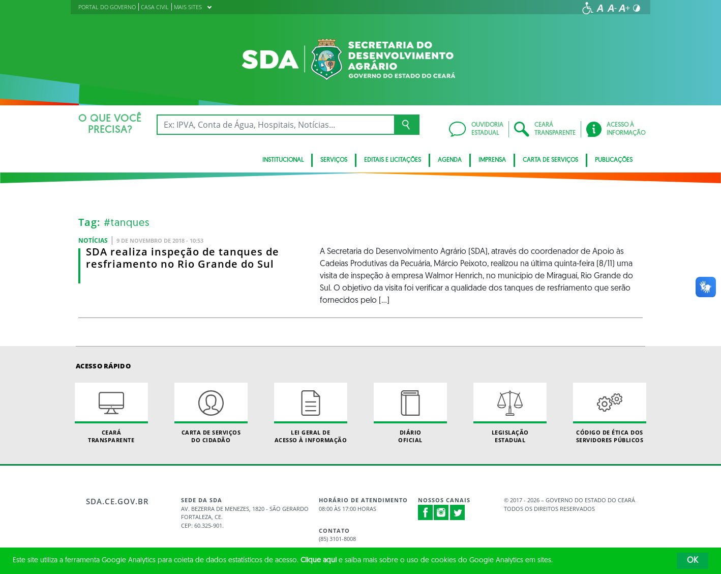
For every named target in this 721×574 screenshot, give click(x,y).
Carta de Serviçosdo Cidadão (211, 413)
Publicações (614, 160)
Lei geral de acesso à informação (310, 413)
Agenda (450, 160)
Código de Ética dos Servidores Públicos (609, 413)
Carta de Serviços (550, 160)
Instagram (441, 512)
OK (692, 561)
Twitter (457, 512)
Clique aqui (319, 560)
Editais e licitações (392, 160)
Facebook (425, 512)
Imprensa (492, 160)
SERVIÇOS (333, 160)
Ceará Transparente (111, 413)
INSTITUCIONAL (283, 160)
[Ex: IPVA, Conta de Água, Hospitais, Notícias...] (275, 124)
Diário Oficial (410, 413)
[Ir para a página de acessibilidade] (588, 8)
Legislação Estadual (510, 413)
